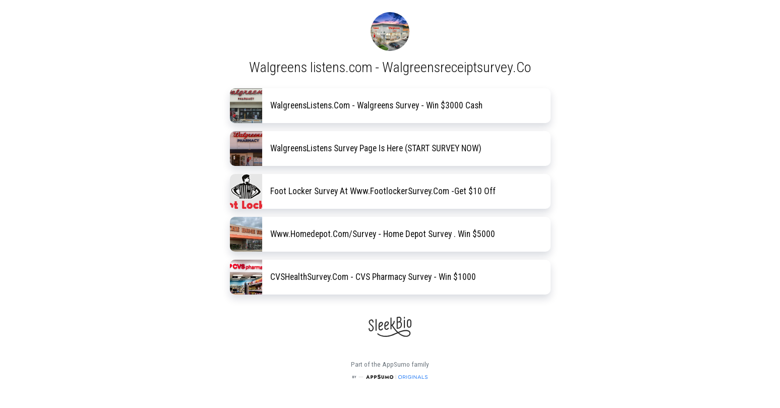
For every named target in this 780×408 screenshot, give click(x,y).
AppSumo (396, 364)
